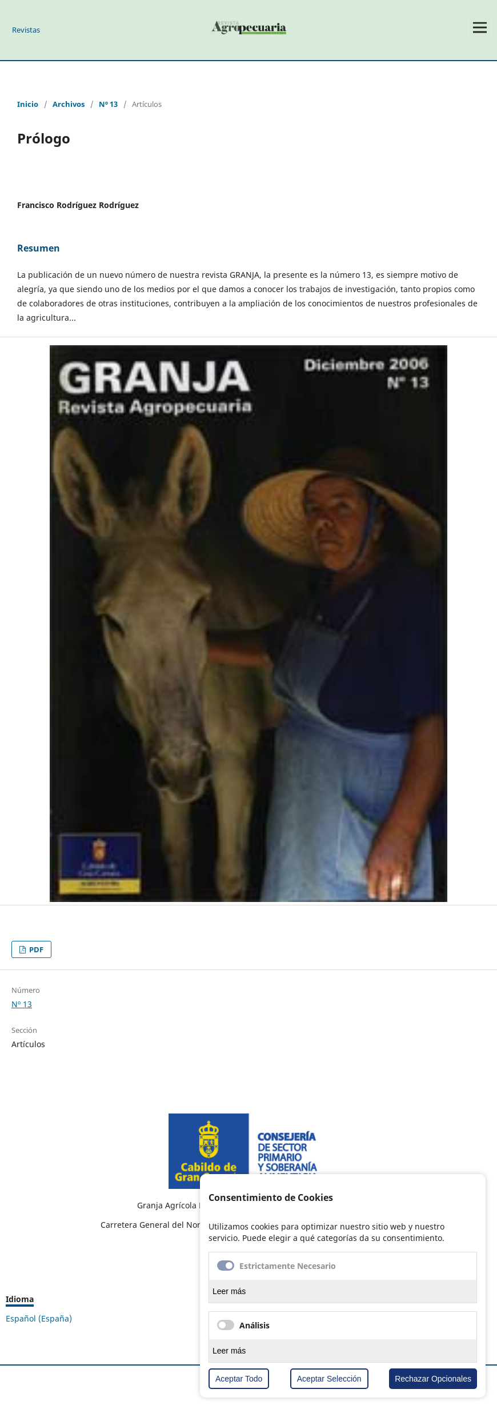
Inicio (27, 104)
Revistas (26, 30)
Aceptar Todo (238, 1378)
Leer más (229, 1291)
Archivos (69, 104)
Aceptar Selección (329, 1378)
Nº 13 (108, 104)
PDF (35, 949)
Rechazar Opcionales (433, 1378)
